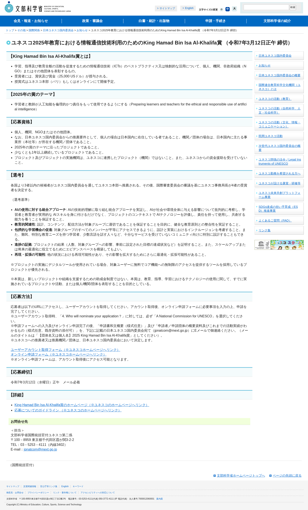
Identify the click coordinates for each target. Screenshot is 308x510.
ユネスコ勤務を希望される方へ (280, 173)
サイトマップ (167, 8)
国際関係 (34, 30)
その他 (21, 30)
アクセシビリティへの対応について (98, 492)
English (189, 8)
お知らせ (82, 30)
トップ (10, 30)
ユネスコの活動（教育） (275, 99)
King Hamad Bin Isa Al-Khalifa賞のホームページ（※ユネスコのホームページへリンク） (82, 405)
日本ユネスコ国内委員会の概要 (280, 75)
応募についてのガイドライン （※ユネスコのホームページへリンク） (68, 410)
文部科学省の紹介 (277, 21)
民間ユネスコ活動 (271, 136)
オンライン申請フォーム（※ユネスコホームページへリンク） (59, 354)
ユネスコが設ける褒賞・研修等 (280, 183)
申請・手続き (215, 21)
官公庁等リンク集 (48, 486)
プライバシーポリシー (38, 492)
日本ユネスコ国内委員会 (58, 30)
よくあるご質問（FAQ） (275, 220)
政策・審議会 (92, 21)
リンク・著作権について (65, 492)
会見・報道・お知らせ (31, 21)
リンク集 (265, 230)
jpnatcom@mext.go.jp (40, 449)
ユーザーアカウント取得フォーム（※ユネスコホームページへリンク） (65, 350)
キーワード (78, 486)
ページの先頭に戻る (287, 475)
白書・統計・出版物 (154, 21)
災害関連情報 (29, 486)
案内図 (159, 499)
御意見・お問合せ (15, 492)
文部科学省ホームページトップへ (241, 475)
